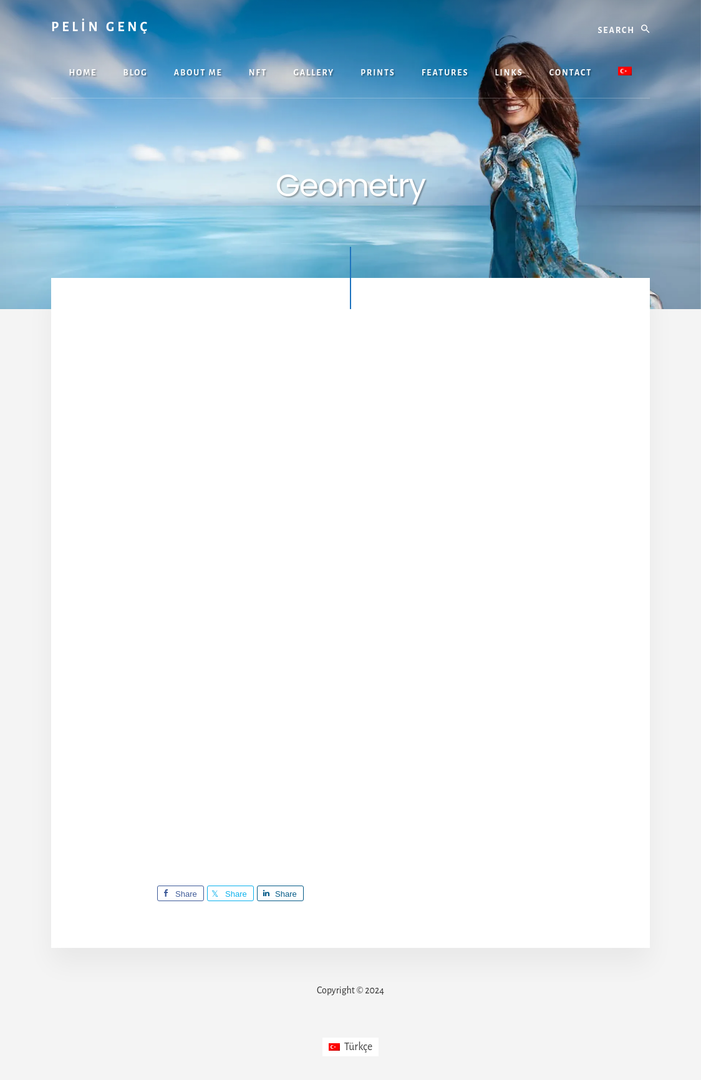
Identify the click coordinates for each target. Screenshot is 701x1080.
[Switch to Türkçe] (350, 1047)
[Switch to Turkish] (625, 72)
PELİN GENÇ (100, 27)
